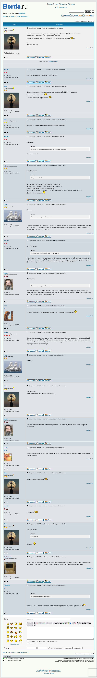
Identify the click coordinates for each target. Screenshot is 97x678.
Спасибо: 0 (89, 48)
